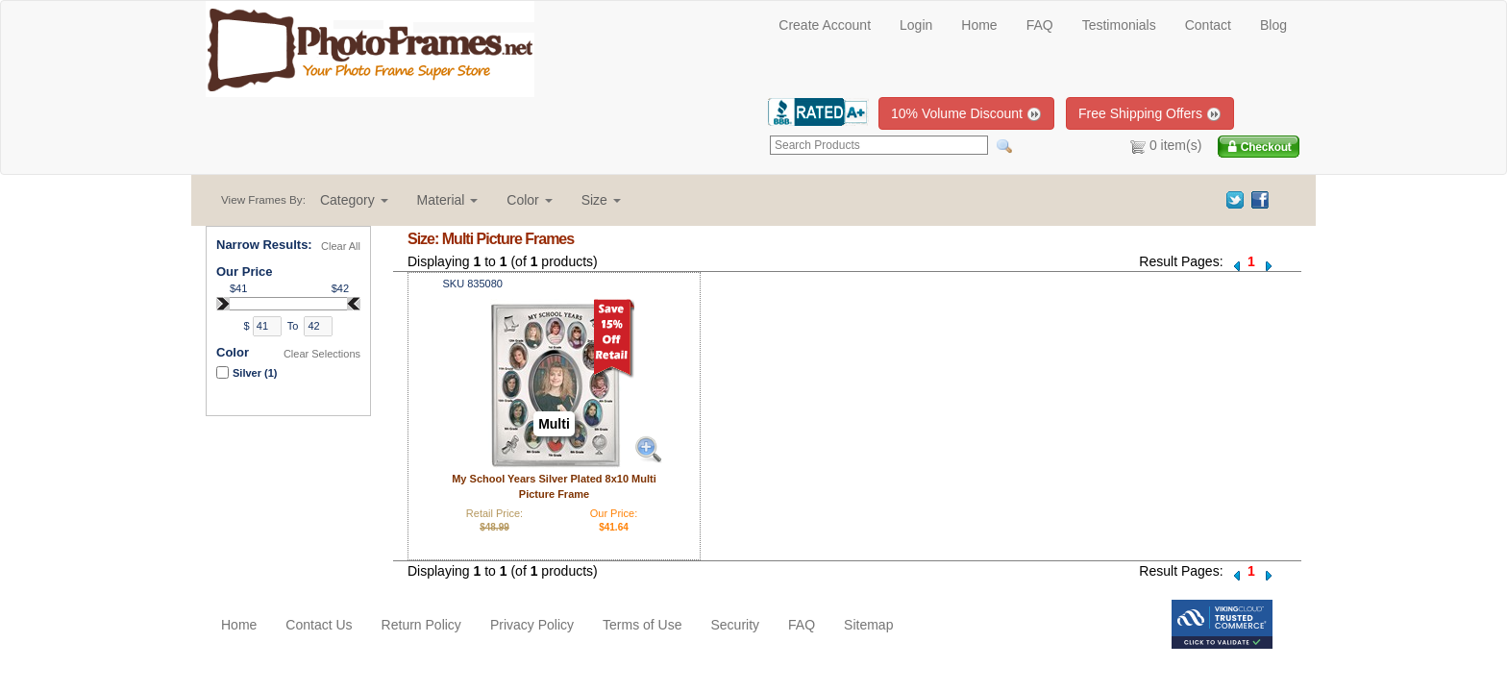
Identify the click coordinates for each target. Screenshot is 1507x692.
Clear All (340, 246)
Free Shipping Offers (1150, 114)
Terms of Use (642, 624)
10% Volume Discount (966, 114)
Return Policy (421, 624)
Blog (1273, 25)
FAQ (1039, 25)
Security (734, 624)
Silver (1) (255, 373)
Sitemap (868, 624)
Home (979, 25)
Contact (1208, 25)
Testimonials (1119, 25)
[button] (354, 200)
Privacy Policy (532, 624)
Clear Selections (322, 353)
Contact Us (318, 624)
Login (916, 25)
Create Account (824, 25)
